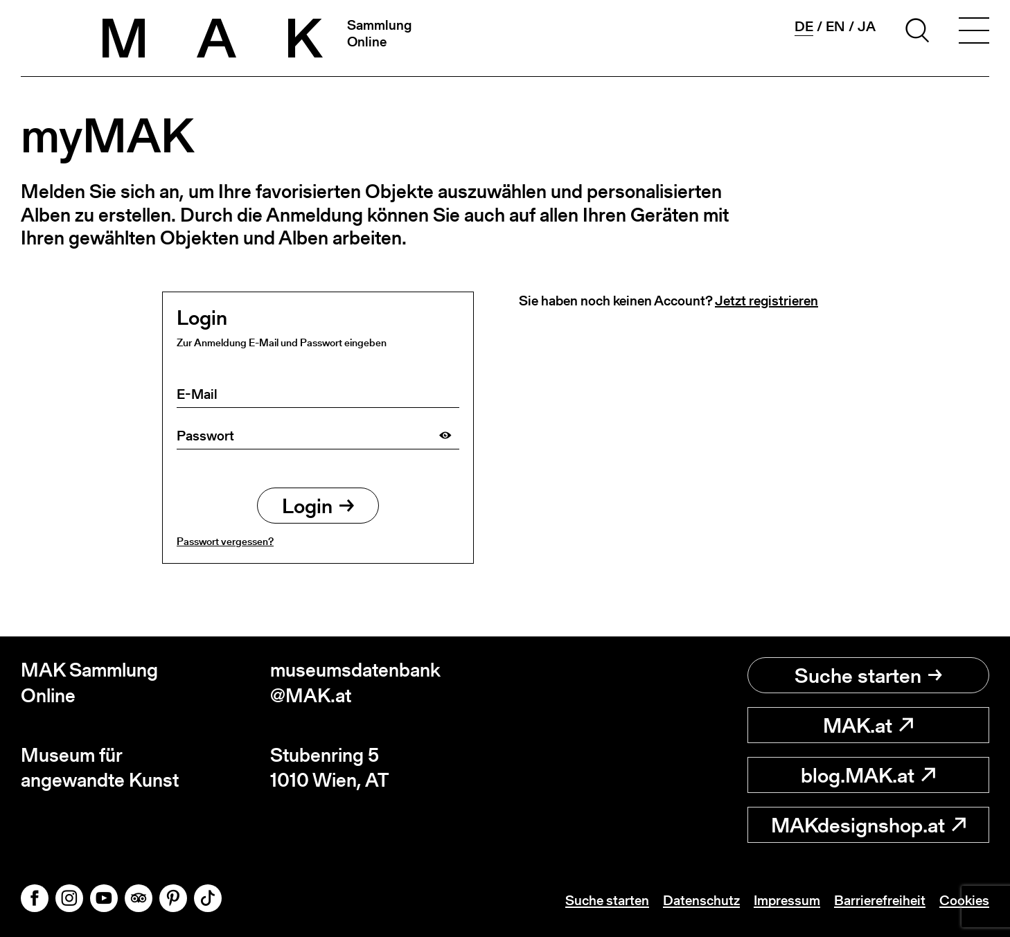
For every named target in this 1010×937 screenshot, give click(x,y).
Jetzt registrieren (766, 300)
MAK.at (868, 725)
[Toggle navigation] (974, 32)
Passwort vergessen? (225, 541)
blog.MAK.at (868, 774)
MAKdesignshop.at (868, 824)
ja (867, 26)
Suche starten (868, 675)
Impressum (787, 900)
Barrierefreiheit (879, 900)
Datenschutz (701, 900)
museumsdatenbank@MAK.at (355, 682)
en (835, 26)
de (804, 26)
